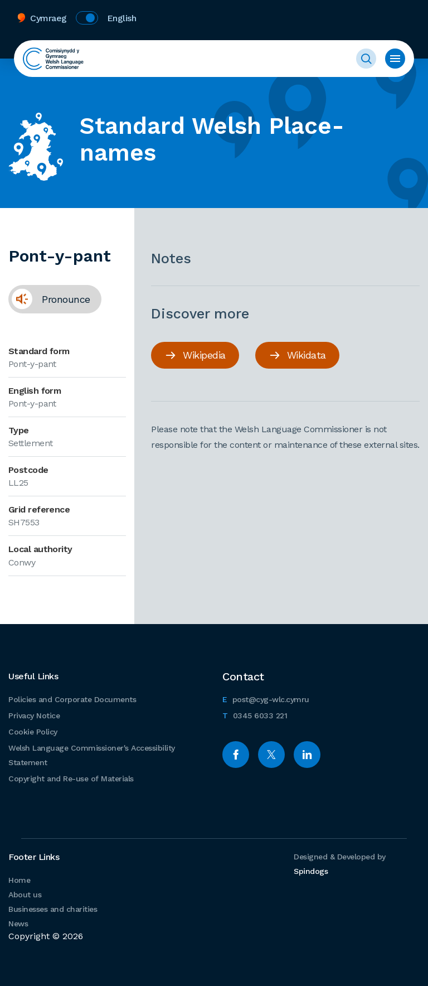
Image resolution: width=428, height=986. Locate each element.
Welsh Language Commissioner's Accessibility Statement (91, 755)
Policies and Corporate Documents (72, 699)
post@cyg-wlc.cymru (265, 698)
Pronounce (49, 303)
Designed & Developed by (340, 864)
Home (19, 880)
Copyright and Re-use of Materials (71, 778)
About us (24, 894)
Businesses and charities (52, 909)
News (18, 923)
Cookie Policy (32, 731)
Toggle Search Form (366, 59)
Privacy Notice (34, 715)
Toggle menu (395, 58)
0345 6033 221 (254, 714)
